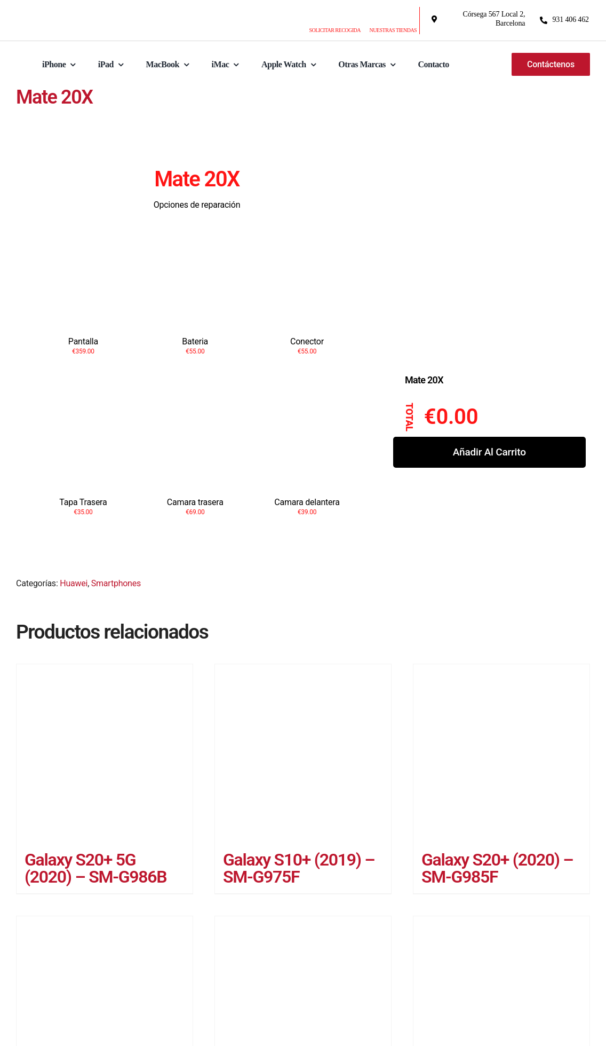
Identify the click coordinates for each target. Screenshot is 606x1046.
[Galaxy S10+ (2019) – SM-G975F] (303, 754)
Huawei (73, 585)
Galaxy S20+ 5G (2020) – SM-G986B (95, 870)
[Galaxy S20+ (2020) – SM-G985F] (501, 754)
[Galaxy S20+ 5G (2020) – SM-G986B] (105, 754)
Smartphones (116, 585)
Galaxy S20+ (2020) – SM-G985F (497, 870)
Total (410, 417)
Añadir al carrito (489, 452)
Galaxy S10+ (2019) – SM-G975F (298, 870)
